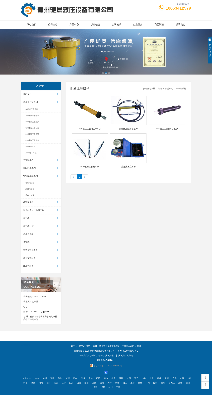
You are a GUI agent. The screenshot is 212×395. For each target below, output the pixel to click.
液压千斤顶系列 (41, 102)
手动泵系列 (41, 160)
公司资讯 (116, 24)
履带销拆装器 (41, 258)
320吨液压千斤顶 (32, 128)
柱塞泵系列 (41, 202)
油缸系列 (41, 94)
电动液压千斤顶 (31, 109)
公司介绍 (53, 24)
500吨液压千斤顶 (32, 134)
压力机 (41, 218)
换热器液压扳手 (41, 250)
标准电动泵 (29, 189)
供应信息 (95, 24)
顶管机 (41, 242)
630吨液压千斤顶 (32, 140)
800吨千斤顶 (30, 147)
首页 (160, 88)
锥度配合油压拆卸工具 (41, 210)
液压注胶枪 (41, 234)
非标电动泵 (29, 183)
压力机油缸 (41, 226)
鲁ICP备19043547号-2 (128, 351)
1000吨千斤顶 (31, 153)
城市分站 (26, 378)
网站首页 (31, 24)
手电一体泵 (29, 195)
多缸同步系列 (41, 168)
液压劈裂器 (41, 266)
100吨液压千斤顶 (32, 116)
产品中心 (74, 24)
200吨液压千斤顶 (32, 122)
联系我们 (180, 24)
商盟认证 (159, 24)
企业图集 (138, 24)
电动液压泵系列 (41, 176)
